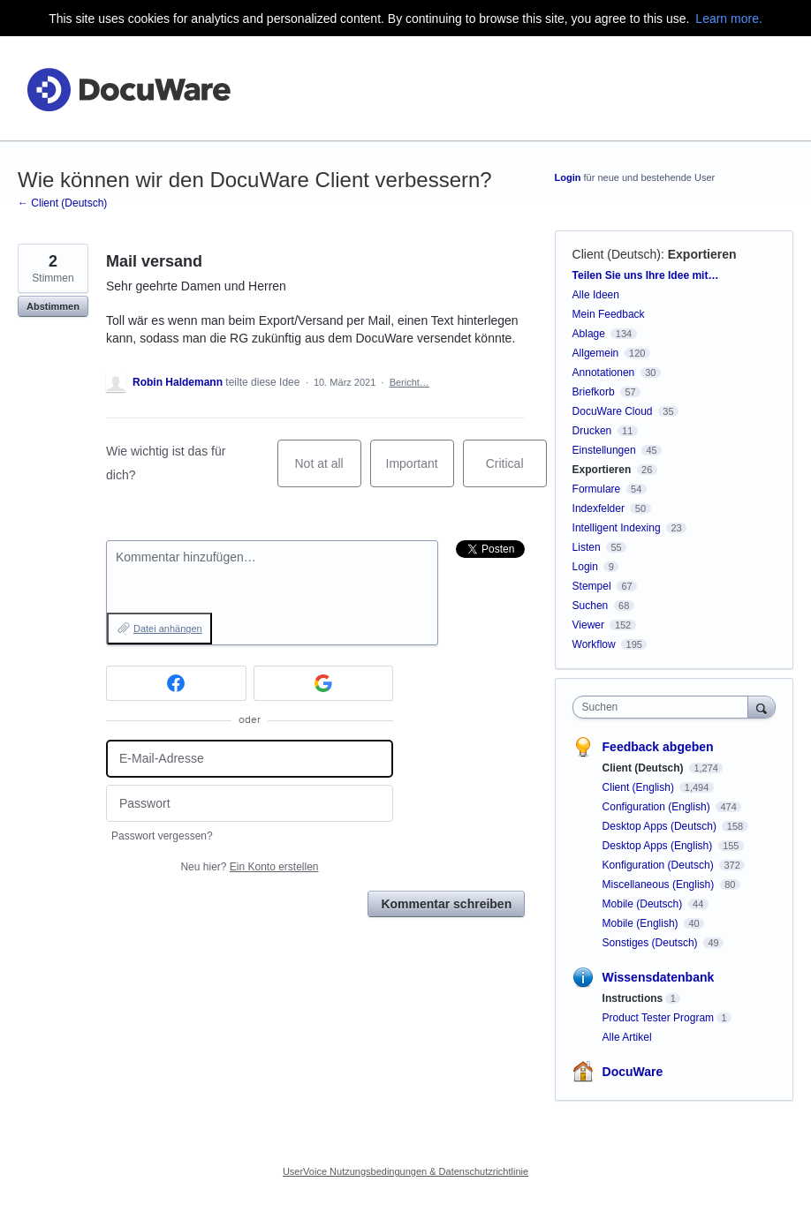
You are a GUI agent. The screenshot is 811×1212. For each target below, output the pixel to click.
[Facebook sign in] (176, 683)
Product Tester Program (659, 1018)
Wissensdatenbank (659, 977)
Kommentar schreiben (446, 904)
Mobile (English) (642, 923)
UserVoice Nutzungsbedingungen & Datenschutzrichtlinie (405, 1171)
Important (420, 471)
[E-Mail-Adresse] (249, 759)
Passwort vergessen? (162, 836)
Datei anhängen (167, 628)
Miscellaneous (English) (660, 884)
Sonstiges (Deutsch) (652, 943)
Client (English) (640, 787)
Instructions (633, 998)
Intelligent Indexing (616, 528)
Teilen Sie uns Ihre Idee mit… (645, 275)
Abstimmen (53, 306)
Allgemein (595, 353)
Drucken (592, 431)
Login (568, 177)
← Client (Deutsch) (62, 203)
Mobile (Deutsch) (644, 904)
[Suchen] (761, 707)
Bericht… (409, 382)
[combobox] (664, 707)
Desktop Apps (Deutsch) (661, 826)
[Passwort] (249, 804)
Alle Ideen (595, 295)
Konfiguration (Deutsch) (659, 865)
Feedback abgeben (658, 747)
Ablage (588, 333)
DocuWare (633, 1072)
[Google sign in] (324, 683)
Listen (586, 547)
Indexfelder (598, 508)
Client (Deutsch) (616, 254)
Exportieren (702, 254)
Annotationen (603, 372)
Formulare (596, 489)
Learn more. (728, 18)
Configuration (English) (658, 807)
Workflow (594, 644)
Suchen (590, 605)
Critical (516, 471)
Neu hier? (249, 867)
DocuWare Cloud (612, 411)
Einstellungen (604, 450)
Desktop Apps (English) (659, 845)
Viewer (588, 625)
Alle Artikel (627, 1037)
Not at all (327, 471)
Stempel (591, 586)
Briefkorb (593, 392)
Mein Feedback (608, 314)
